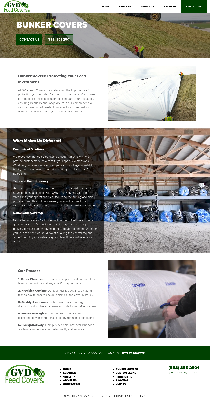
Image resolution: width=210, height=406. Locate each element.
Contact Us (194, 6)
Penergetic (124, 376)
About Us (170, 6)
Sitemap (140, 396)
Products (147, 6)
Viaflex (121, 384)
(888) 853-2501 (59, 39)
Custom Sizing (126, 373)
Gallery (69, 376)
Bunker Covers (127, 369)
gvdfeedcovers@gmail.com (183, 372)
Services (125, 6)
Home (105, 6)
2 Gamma (122, 380)
